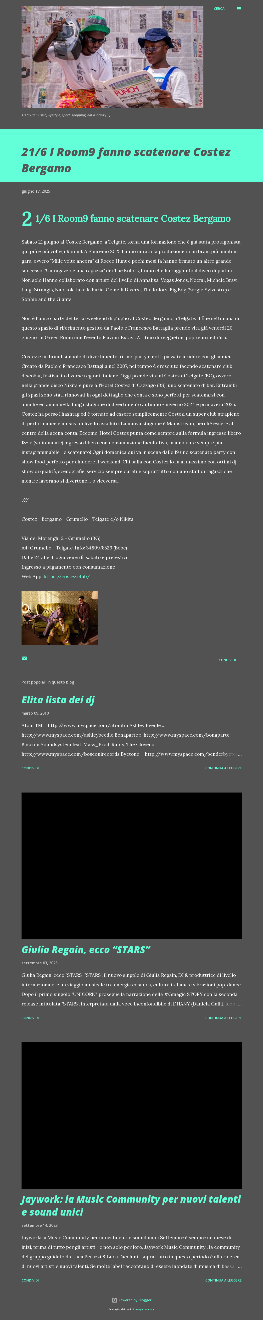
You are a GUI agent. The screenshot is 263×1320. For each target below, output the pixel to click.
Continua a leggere (223, 768)
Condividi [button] (227, 660)
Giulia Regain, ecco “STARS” (86, 949)
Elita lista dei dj (58, 699)
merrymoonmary (144, 1309)
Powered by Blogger (131, 1300)
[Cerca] (219, 8)
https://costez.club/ (67, 576)
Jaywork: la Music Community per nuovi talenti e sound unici (131, 1205)
